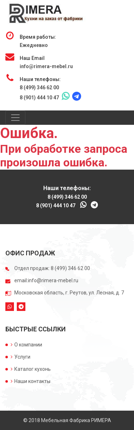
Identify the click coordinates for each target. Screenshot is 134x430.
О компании (26, 345)
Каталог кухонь (31, 369)
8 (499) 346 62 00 (39, 87)
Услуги (20, 357)
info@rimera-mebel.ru (46, 66)
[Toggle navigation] (15, 117)
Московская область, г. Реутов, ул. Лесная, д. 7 (69, 293)
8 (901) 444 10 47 (39, 97)
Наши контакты (30, 381)
